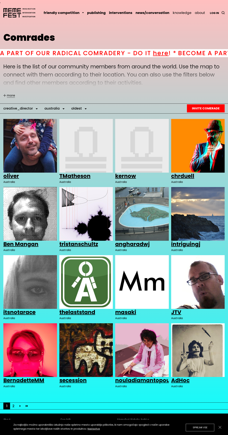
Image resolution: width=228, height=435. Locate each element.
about (200, 13)
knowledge (182, 13)
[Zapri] (220, 427)
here (166, 53)
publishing (96, 13)
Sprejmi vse (200, 427)
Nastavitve (94, 428)
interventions (120, 13)
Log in (214, 13)
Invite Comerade (206, 108)
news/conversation (152, 13)
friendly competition (64, 13)
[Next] (20, 406)
